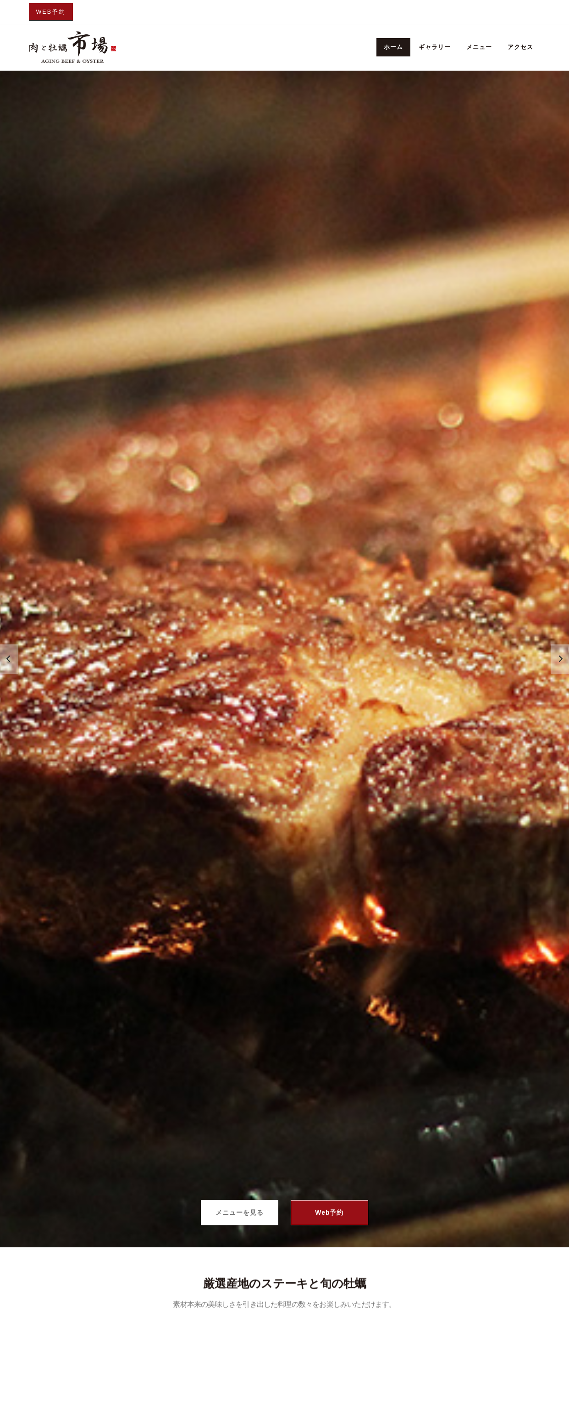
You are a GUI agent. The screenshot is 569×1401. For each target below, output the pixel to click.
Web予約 (51, 12)
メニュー (479, 47)
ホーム (393, 47)
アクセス (520, 47)
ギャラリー (435, 47)
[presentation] (9, 659)
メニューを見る (239, 1212)
